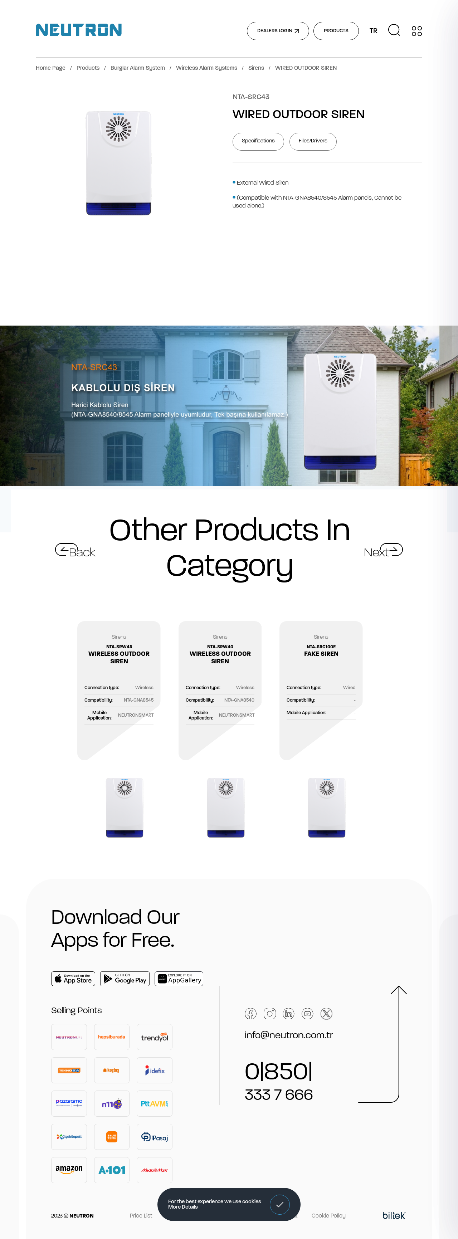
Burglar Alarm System (138, 68)
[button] (280, 1205)
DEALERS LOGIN (278, 31)
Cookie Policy (329, 1216)
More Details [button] (183, 1207)
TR (373, 31)
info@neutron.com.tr (289, 1036)
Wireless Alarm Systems (206, 68)
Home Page (50, 68)
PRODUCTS (336, 31)
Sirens (256, 68)
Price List (141, 1216)
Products (88, 68)
